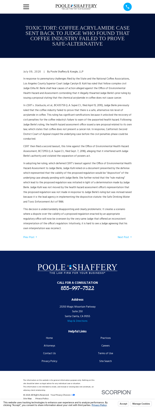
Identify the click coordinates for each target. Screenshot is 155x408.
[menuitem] (27, 398)
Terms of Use (105, 353)
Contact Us (49, 353)
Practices (105, 338)
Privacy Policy (49, 361)
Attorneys (49, 346)
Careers (105, 346)
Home (49, 338)
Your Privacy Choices (62, 395)
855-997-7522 (77, 288)
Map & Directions (78, 321)
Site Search (105, 361)
